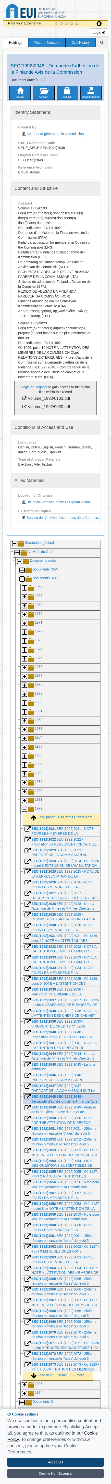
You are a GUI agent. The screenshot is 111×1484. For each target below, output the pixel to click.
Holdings (15, 43)
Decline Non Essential (55, 1473)
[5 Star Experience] (77, 24)
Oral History (81, 43)
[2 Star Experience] (61, 24)
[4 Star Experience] (72, 24)
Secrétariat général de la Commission (52, 133)
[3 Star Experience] (67, 24)
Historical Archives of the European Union (55, 502)
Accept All (55, 1462)
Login (99, 32)
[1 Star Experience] (56, 24)
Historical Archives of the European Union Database (49, 11)
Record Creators (47, 43)
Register (41, 387)
